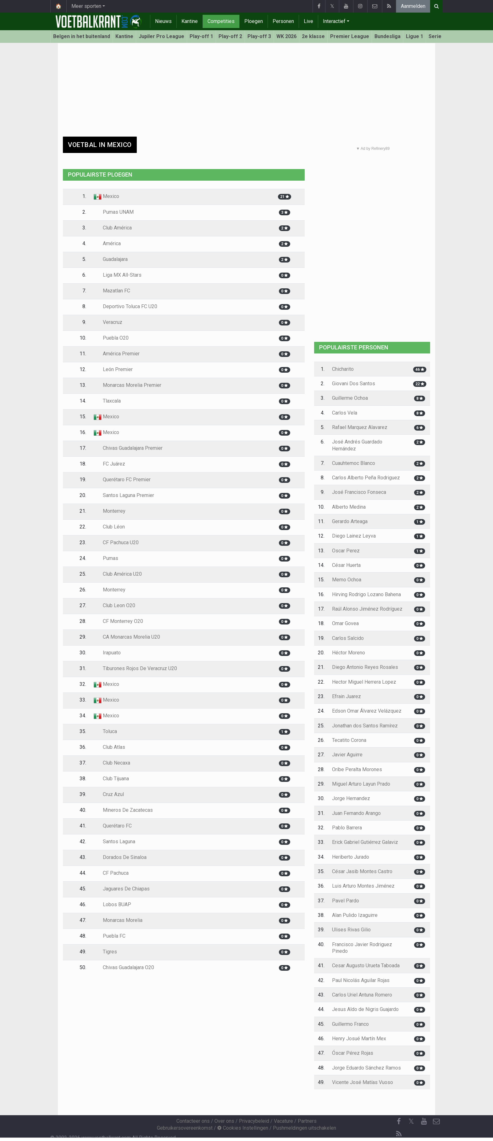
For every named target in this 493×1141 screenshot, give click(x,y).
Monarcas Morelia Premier (127, 385)
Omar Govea (345, 623)
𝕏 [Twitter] (411, 1121)
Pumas (106, 558)
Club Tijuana (111, 779)
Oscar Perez (346, 551)
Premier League (349, 36)
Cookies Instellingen (242, 1128)
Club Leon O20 (114, 605)
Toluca (105, 731)
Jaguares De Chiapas (122, 889)
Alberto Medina (349, 507)
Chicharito (343, 369)
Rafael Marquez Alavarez (359, 427)
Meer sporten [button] (86, 6)
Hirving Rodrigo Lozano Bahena (366, 594)
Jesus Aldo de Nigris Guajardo (365, 1009)
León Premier (113, 369)
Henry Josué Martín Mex (359, 1039)
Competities (221, 21)
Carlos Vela (344, 413)
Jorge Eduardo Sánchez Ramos (366, 1068)
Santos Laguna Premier (124, 495)
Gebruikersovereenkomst (185, 1128)
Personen (283, 21)
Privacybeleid (254, 1121)
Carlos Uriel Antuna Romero (362, 995)
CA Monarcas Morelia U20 (127, 637)
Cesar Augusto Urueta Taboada (366, 966)
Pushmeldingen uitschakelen (304, 1128)
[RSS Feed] (398, 1134)
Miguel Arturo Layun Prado (361, 784)
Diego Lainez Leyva (354, 536)
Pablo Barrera (347, 828)
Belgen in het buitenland (81, 36)
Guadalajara (111, 259)
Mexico (106, 196)
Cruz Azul (109, 794)
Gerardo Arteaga (350, 521)
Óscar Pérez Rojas (352, 1053)
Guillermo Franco (350, 1024)
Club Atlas (109, 747)
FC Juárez (109, 464)
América (107, 243)
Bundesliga (387, 36)
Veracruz (108, 322)
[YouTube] (424, 1121)
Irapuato (107, 653)
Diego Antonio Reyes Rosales (365, 667)
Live (308, 21)
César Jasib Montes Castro (362, 871)
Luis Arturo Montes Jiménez (363, 886)
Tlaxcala (107, 401)
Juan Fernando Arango (356, 813)
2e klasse (313, 36)
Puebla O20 (111, 338)
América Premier (117, 354)
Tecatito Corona (349, 740)
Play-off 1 (201, 36)
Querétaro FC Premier (122, 480)
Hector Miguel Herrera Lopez (364, 682)
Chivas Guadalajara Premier (128, 448)
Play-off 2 (230, 36)
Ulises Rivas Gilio (351, 930)
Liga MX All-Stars (117, 275)
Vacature (283, 1121)
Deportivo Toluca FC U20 (125, 306)
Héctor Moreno (348, 653)
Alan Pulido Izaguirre (355, 915)
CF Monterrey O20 (118, 621)
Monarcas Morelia (118, 920)
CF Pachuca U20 (116, 542)
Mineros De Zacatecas (123, 810)
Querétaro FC (113, 826)
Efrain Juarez (346, 696)
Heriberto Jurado (350, 857)
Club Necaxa (112, 763)
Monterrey (109, 511)
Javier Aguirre (347, 755)
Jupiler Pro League (161, 36)
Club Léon (109, 527)
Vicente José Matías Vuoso (362, 1082)
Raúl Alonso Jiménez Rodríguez (367, 609)
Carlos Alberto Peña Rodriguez (366, 478)
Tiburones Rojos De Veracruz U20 (135, 668)
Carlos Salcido (348, 638)
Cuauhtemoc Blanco (353, 463)
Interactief (334, 21)
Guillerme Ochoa (350, 398)
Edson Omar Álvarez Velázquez (367, 711)
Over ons (224, 1121)
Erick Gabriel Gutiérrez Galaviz (365, 842)
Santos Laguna (114, 841)
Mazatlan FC (112, 291)
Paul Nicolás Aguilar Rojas (361, 980)
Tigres (105, 952)
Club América (113, 228)
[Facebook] (398, 1121)
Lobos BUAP (112, 904)
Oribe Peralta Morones (357, 769)
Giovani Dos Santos (353, 384)
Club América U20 (118, 574)
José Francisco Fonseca (359, 492)
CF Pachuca (111, 873)
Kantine (189, 21)
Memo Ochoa (346, 580)
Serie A (437, 36)
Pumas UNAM (114, 212)
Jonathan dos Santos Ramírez (365, 726)
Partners (307, 1121)
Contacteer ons (193, 1121)
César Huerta (346, 565)
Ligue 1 (414, 36)
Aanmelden (413, 6)
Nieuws (163, 21)
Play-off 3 (259, 36)
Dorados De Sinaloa (120, 857)
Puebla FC (109, 936)
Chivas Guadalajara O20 (124, 967)
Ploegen (253, 21)
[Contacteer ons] (436, 1121)
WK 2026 (286, 36)
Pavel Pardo (345, 901)
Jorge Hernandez (351, 798)
